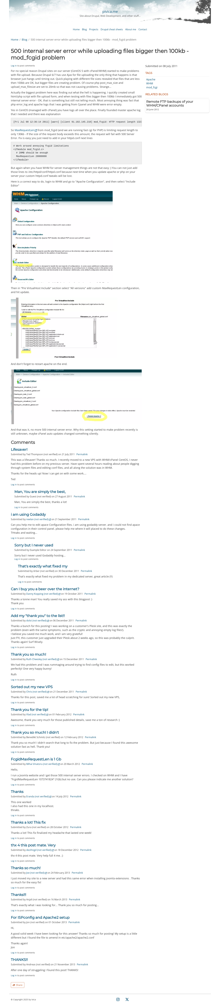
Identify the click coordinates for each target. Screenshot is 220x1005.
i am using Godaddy (28, 515)
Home (14, 40)
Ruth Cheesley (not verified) (42, 659)
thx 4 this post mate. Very (33, 845)
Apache (150, 80)
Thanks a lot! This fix (28, 823)
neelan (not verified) (38, 519)
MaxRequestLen (26, 130)
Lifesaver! (19, 450)
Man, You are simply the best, (40, 492)
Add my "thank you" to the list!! (38, 616)
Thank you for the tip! (29, 710)
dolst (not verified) (37, 621)
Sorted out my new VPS (32, 687)
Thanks (17, 792)
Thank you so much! (28, 655)
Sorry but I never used (33, 546)
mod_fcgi (152, 88)
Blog (24, 40)
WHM (149, 84)
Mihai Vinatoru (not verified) (43, 764)
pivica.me (110, 11)
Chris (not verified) (37, 692)
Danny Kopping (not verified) (43, 594)
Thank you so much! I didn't (35, 733)
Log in (14, 66)
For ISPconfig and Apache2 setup (40, 918)
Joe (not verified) (36, 873)
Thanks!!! (18, 895)
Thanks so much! (25, 868)
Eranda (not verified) (38, 797)
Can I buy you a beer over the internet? (45, 589)
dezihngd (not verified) (40, 850)
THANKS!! (19, 960)
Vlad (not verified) (37, 714)
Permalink (82, 454)
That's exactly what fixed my (42, 567)
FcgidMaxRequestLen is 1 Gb (36, 759)
